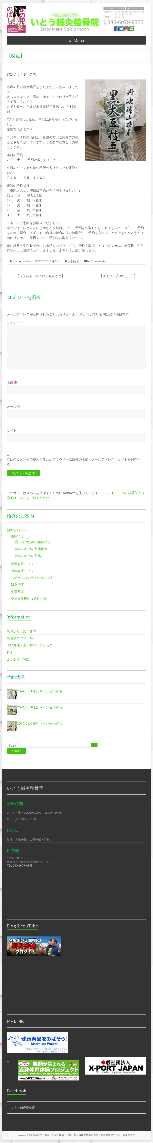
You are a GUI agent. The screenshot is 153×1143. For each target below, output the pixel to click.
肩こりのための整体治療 (33, 542)
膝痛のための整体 (28, 556)
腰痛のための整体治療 (31, 549)
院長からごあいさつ (21, 631)
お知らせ (74, 261)
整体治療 (17, 536)
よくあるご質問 (18, 659)
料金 (10, 652)
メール (13, 406)
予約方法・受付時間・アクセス (29, 645)
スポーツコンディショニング (32, 577)
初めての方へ (16, 530)
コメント (15, 322)
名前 (12, 382)
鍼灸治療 (17, 584)
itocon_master (22, 261)
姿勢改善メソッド (24, 564)
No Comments (96, 261)
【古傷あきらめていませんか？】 (38, 276)
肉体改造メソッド (24, 571)
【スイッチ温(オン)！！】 (120, 276)
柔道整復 (17, 591)
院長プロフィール (20, 638)
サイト (12, 430)
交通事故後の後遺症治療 (29, 598)
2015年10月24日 (49, 261)
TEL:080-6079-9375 (20, 865)
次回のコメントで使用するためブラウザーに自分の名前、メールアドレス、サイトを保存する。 (74, 461)
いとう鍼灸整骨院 (22, 1107)
